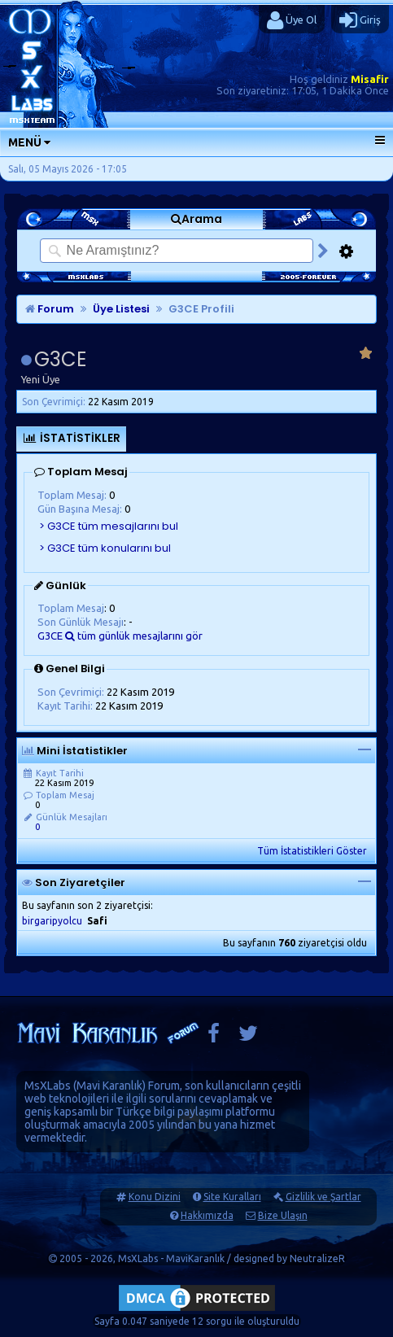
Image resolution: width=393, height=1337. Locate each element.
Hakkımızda (207, 1215)
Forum (49, 309)
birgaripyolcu (52, 920)
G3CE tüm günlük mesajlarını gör (120, 635)
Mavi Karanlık (109, 1085)
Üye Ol (292, 20)
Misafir (370, 79)
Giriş (360, 20)
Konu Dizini (155, 1196)
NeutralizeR (317, 1258)
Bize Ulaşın (283, 1215)
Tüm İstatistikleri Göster (312, 850)
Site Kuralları (232, 1196)
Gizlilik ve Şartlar (323, 1196)
